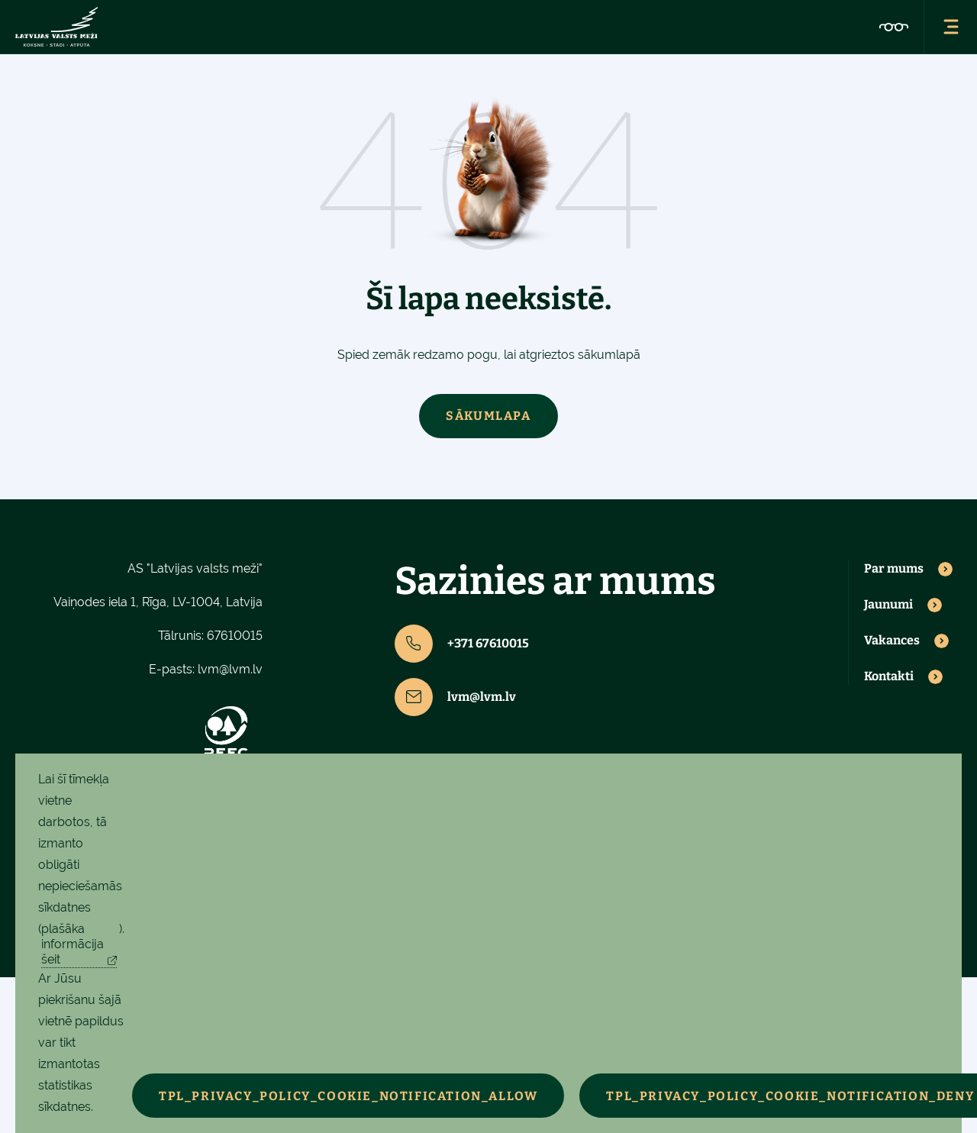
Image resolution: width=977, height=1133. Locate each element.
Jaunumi (888, 605)
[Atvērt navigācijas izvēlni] (950, 26)
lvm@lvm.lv (230, 669)
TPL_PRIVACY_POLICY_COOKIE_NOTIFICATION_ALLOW (348, 1096)
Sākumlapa (488, 415)
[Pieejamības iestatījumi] (893, 26)
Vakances (892, 640)
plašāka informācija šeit (72, 944)
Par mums (894, 569)
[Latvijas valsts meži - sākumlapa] (56, 27)
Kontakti (889, 676)
